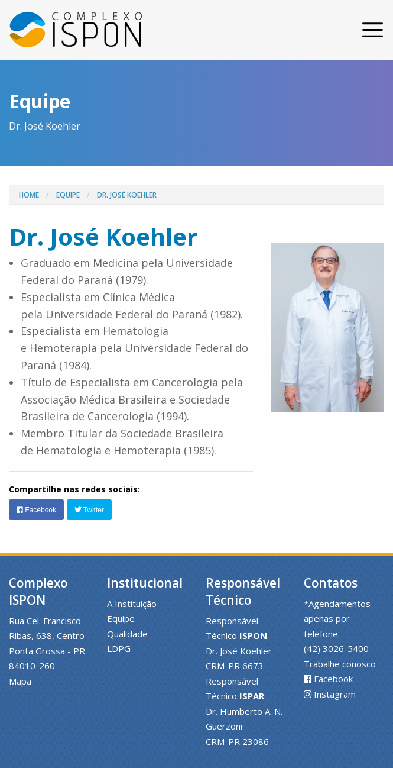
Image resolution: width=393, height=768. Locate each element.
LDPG (119, 648)
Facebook (36, 510)
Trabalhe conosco (340, 664)
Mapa (20, 681)
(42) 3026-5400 (336, 648)
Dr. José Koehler (127, 195)
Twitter (89, 510)
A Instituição (132, 603)
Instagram (335, 694)
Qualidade (127, 634)
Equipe (68, 195)
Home (29, 195)
